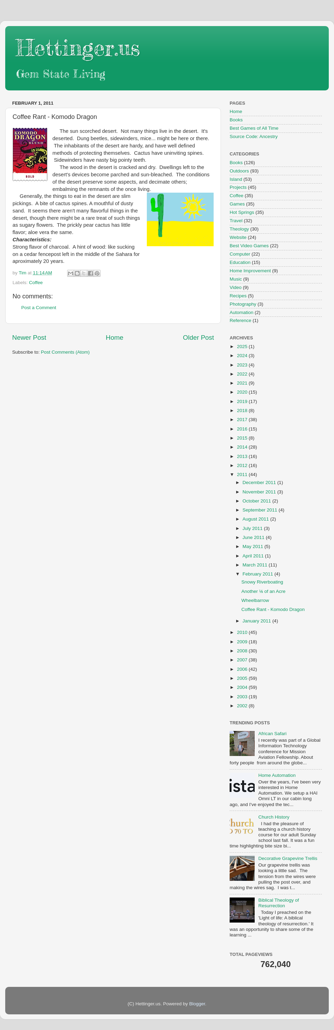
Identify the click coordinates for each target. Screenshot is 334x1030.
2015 (243, 438)
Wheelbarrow (255, 600)
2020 (243, 392)
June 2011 (254, 537)
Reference (240, 320)
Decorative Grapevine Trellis (287, 858)
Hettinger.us (78, 47)
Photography (243, 304)
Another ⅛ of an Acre (263, 591)
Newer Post (29, 337)
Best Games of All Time (254, 128)
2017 (243, 419)
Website (238, 237)
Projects (238, 187)
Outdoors (239, 171)
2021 (243, 383)
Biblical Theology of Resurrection (278, 903)
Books (236, 119)
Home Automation (276, 775)
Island (236, 179)
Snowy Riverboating (262, 582)
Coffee (36, 282)
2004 (243, 687)
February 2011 (258, 574)
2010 (243, 632)
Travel (236, 220)
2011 (243, 474)
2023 (243, 365)
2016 (243, 429)
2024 (243, 355)
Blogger (197, 1003)
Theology (239, 229)
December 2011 (259, 482)
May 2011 (253, 546)
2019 (243, 401)
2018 (243, 410)
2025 (243, 346)
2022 (243, 374)
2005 (243, 678)
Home (114, 337)
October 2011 (257, 501)
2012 (243, 465)
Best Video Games (249, 245)
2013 (243, 456)
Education (240, 262)
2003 (243, 696)
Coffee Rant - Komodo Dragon (273, 609)
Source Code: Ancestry (254, 136)
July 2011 (253, 528)
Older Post (198, 337)
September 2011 (260, 510)
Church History (273, 817)
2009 (243, 641)
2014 (243, 447)
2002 (243, 705)
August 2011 (256, 519)
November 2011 (259, 491)
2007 (243, 659)
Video (235, 287)
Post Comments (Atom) (65, 352)
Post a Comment (38, 307)
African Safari (272, 733)
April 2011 (253, 555)
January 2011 (257, 620)
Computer (240, 254)
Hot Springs (242, 212)
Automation (241, 312)
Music (236, 279)
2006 (243, 669)
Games (237, 204)
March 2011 (255, 565)
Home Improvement (250, 270)
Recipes (238, 295)
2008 (243, 650)
